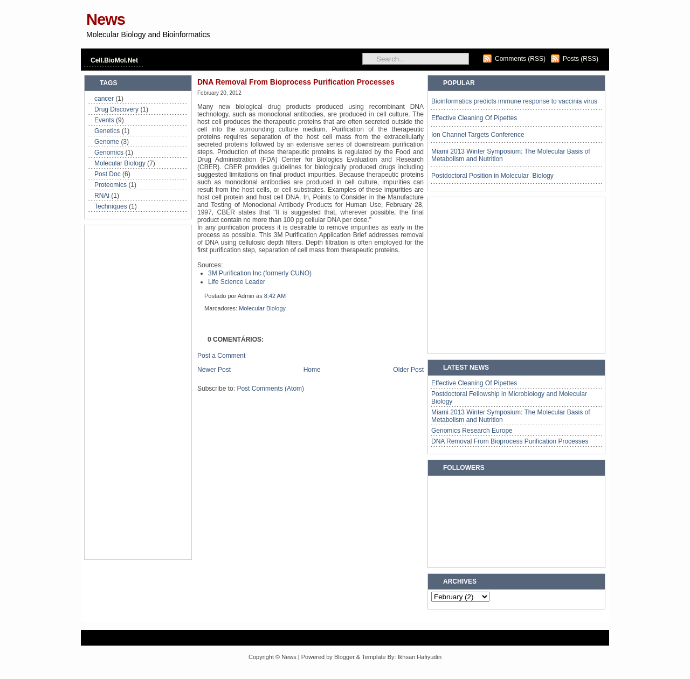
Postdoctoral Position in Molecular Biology (492, 175)
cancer (104, 98)
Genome (106, 142)
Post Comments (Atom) (270, 388)
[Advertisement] (480, 29)
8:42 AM (275, 296)
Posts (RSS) (580, 59)
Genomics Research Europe (472, 430)
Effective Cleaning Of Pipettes (474, 118)
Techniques (110, 206)
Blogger (344, 657)
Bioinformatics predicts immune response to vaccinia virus (514, 101)
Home (312, 369)
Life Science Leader (236, 282)
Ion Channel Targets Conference (478, 134)
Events (104, 120)
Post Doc (107, 174)
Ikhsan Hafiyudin (419, 657)
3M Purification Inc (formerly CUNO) (260, 273)
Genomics (108, 152)
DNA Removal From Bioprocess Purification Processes (296, 82)
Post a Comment (221, 355)
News (105, 19)
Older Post (408, 369)
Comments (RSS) (520, 59)
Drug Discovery (116, 109)
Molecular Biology (120, 163)
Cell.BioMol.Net (114, 60)
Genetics (107, 131)
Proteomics (110, 185)
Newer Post (214, 369)
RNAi (101, 195)
